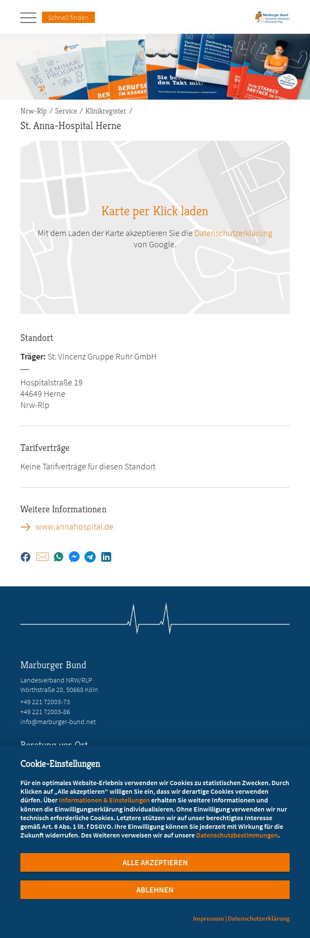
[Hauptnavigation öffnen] (31, 18)
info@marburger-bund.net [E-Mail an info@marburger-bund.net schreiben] (58, 721)
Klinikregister (105, 111)
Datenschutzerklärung (259, 918)
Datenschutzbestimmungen (237, 835)
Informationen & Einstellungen (104, 800)
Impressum (208, 918)
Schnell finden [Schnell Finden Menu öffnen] (68, 17)
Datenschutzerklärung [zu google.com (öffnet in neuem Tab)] (233, 232)
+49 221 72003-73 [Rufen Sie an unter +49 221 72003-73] (45, 701)
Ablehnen (155, 890)
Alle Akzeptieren (155, 862)
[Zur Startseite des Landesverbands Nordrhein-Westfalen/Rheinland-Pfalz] (272, 19)
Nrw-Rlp (33, 111)
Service (66, 111)
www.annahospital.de (74, 526)
